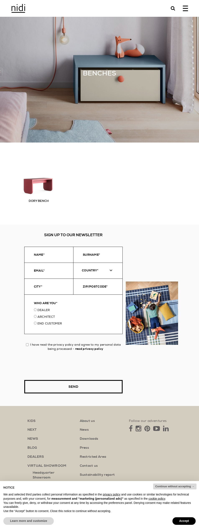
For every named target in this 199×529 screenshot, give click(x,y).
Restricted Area (93, 457)
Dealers (35, 457)
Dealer (43, 310)
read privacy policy (89, 349)
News (84, 430)
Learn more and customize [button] (28, 521)
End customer (49, 323)
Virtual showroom (47, 466)
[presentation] (56, 365)
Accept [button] (184, 521)
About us (87, 421)
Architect (46, 317)
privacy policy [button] (111, 494)
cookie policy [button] (157, 498)
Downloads (89, 439)
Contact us (89, 466)
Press (84, 448)
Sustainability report (97, 475)
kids (31, 421)
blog (32, 448)
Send (73, 387)
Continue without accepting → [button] (174, 486)
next (32, 430)
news (32, 439)
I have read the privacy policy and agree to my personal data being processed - (73, 347)
